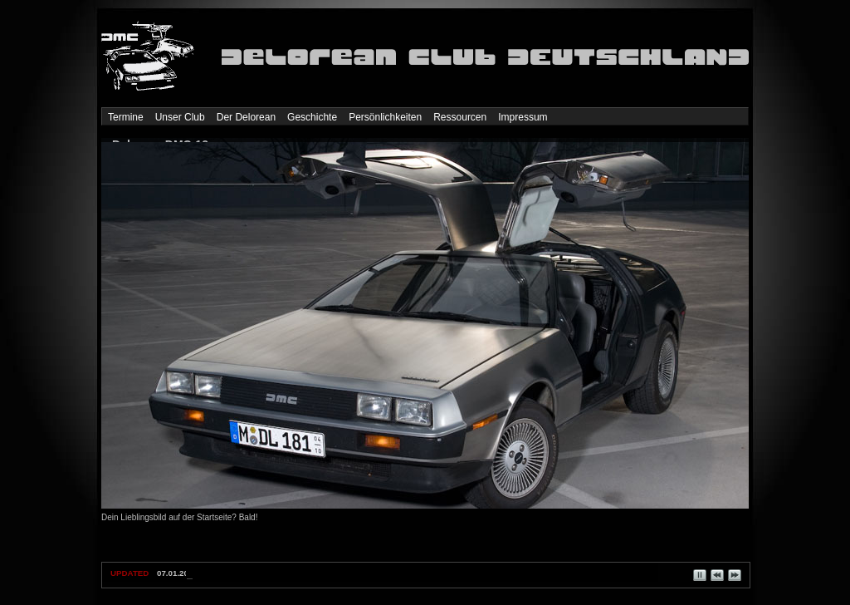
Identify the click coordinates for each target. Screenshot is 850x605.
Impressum (522, 117)
